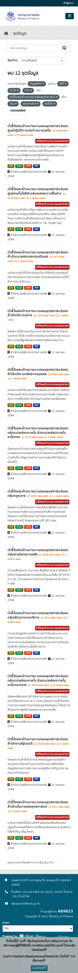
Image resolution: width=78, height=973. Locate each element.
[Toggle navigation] (69, 16)
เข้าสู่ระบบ (68, 3)
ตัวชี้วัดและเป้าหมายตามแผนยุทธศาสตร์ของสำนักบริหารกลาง (37, 313)
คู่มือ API (48, 862)
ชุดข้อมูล (19, 33)
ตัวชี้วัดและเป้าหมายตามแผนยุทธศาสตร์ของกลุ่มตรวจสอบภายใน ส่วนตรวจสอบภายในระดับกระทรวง (37, 680)
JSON (28, 166)
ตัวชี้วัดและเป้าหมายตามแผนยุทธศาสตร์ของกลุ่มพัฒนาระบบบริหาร (37, 615)
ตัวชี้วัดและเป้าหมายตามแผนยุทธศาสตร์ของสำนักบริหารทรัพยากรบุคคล (37, 372)
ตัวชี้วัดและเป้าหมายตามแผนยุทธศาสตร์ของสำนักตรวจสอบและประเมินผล (37, 254)
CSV (11, 166)
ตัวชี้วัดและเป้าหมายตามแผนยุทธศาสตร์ (52, 141)
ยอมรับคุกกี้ (39, 968)
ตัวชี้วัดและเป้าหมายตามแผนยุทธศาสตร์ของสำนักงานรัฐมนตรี (37, 741)
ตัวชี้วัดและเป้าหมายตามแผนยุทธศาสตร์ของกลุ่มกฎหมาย (37, 494)
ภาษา (5, 923)
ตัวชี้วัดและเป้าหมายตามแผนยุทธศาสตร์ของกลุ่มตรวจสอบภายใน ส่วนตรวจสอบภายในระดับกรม (37, 433)
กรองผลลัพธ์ (18, 111)
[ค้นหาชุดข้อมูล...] (33, 48)
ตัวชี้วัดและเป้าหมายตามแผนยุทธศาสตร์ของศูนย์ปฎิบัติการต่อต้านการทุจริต (37, 128)
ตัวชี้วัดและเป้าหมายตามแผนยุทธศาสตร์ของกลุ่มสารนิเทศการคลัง (37, 552)
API (36, 862)
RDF (36, 166)
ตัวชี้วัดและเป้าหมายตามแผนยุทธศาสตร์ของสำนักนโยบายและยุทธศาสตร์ (37, 804)
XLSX (19, 166)
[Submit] (65, 48)
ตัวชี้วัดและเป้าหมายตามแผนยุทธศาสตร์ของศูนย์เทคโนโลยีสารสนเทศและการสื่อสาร (37, 191)
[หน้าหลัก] (6, 33)
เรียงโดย (12, 60)
